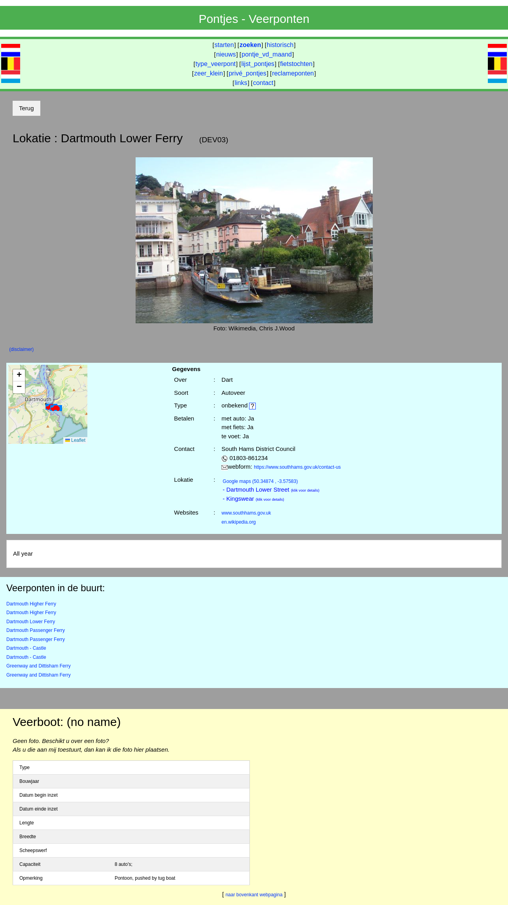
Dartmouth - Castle (26, 648)
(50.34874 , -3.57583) (260, 481)
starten (224, 44)
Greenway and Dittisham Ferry (38, 666)
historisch (280, 44)
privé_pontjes (247, 73)
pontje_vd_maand (267, 54)
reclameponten (293, 73)
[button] (56, 408)
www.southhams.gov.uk (246, 513)
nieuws (226, 54)
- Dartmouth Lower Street (271, 489)
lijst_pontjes (257, 63)
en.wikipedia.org (238, 522)
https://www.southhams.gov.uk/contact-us (297, 467)
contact (263, 82)
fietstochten (296, 63)
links (240, 82)
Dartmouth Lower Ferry (30, 621)
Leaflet (75, 440)
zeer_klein (208, 73)
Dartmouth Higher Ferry (31, 604)
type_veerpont (216, 63)
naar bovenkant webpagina (253, 894)
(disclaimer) (21, 349)
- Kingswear (253, 498)
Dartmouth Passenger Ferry (35, 630)
